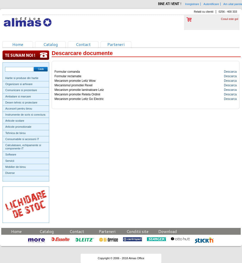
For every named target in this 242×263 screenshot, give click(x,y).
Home (17, 44)
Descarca (230, 71)
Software (10, 154)
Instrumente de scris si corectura (25, 114)
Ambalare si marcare (18, 96)
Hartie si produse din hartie (21, 78)
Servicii (9, 160)
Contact (83, 44)
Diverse (10, 172)
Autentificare (211, 4)
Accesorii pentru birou (18, 108)
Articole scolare (14, 120)
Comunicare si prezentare (21, 90)
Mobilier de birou (15, 166)
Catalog (50, 44)
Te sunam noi (26, 55)
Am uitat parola (232, 4)
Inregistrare (192, 4)
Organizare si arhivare (19, 84)
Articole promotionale (18, 126)
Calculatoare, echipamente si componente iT (23, 147)
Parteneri (116, 44)
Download (167, 231)
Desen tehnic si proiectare (21, 102)
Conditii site (137, 231)
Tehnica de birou (15, 133)
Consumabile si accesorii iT (22, 139)
